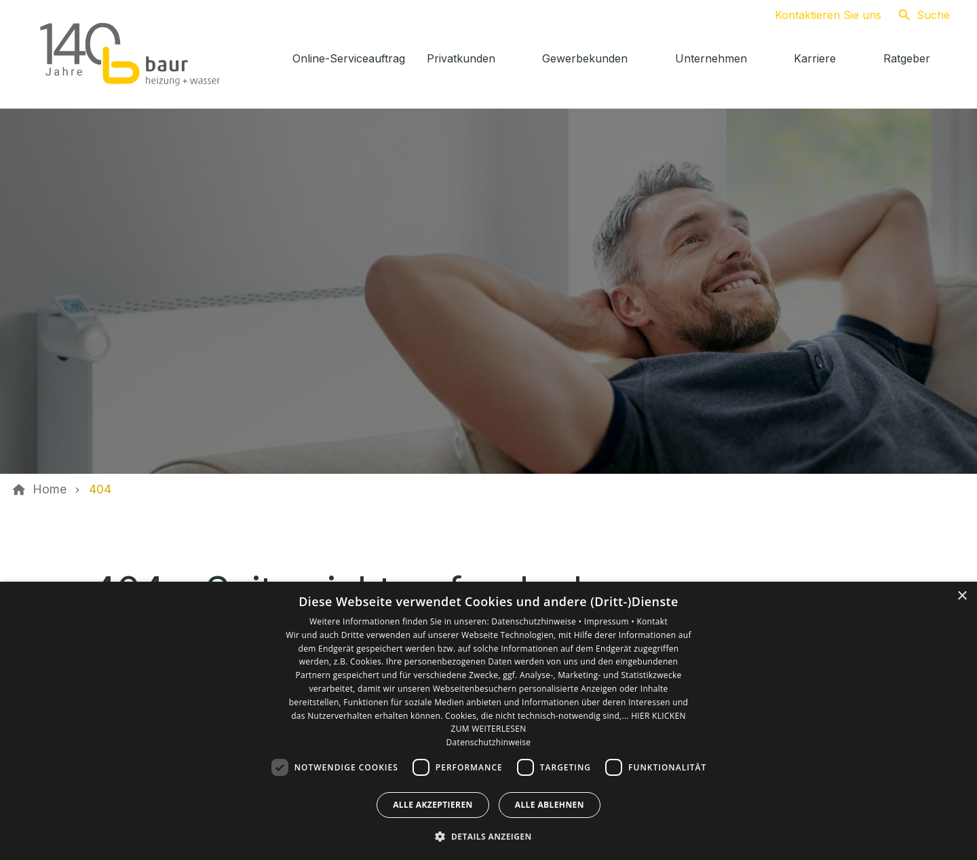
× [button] (962, 596)
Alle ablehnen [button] (549, 804)
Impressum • (610, 621)
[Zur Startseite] (130, 54)
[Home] (49, 489)
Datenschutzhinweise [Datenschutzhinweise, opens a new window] (488, 742)
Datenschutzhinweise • (537, 621)
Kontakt (652, 621)
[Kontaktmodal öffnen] (817, 14)
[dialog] (488, 721)
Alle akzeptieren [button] (433, 804)
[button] (488, 836)
